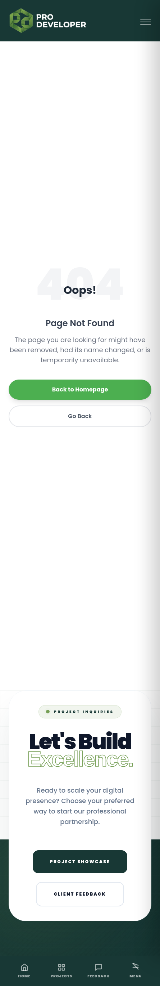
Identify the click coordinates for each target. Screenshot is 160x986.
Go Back (80, 416)
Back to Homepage (80, 389)
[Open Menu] (145, 20)
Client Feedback (80, 894)
